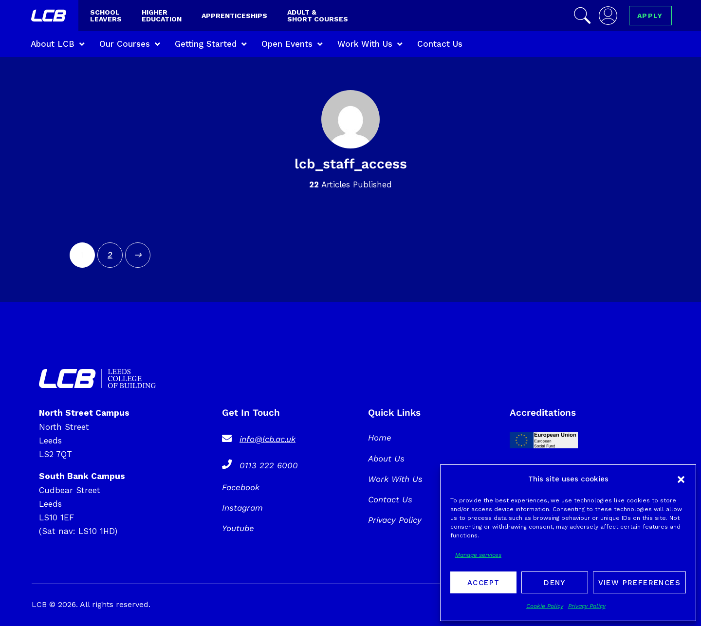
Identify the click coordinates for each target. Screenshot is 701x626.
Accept (483, 582)
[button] (681, 479)
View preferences (639, 582)
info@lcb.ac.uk (267, 439)
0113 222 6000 (269, 465)
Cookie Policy (544, 606)
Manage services (478, 555)
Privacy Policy (587, 606)
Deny (555, 582)
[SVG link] (97, 378)
